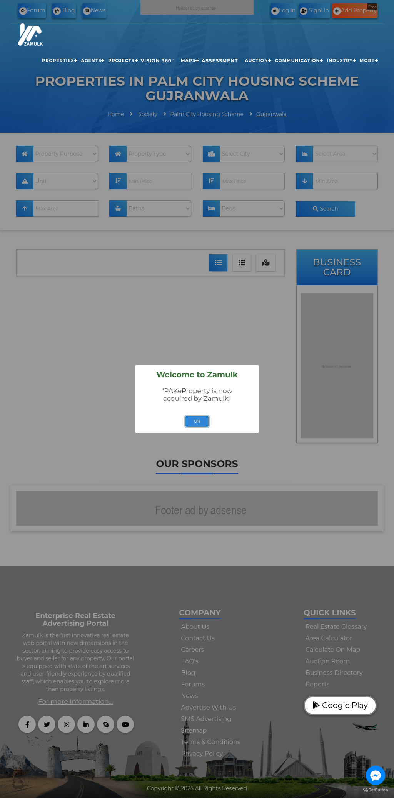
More (367, 60)
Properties (58, 60)
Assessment (220, 60)
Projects (121, 60)
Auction (256, 60)
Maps (188, 60)
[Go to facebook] (375, 775)
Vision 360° (157, 60)
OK (197, 421)
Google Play (340, 705)
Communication (297, 60)
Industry (339, 60)
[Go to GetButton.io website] (375, 790)
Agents (91, 60)
